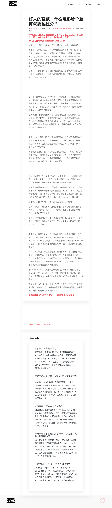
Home (70, 5)
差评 (56, 28)
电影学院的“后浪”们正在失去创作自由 (52, 464)
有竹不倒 (34, 28)
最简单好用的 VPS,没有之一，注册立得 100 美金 (51, 295)
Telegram (87, 5)
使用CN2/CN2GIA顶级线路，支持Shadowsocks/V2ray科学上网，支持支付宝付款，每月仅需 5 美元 (56, 36)
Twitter (98, 5)
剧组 (63, 28)
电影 (60, 28)
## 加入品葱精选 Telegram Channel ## (47, 40)
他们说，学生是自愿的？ (46, 348)
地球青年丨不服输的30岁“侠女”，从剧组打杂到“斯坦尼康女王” (56, 435)
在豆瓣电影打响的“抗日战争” (48, 406)
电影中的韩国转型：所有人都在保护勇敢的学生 (56, 377)
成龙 (70, 28)
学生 (67, 28)
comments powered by (40, 325)
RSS (78, 5)
